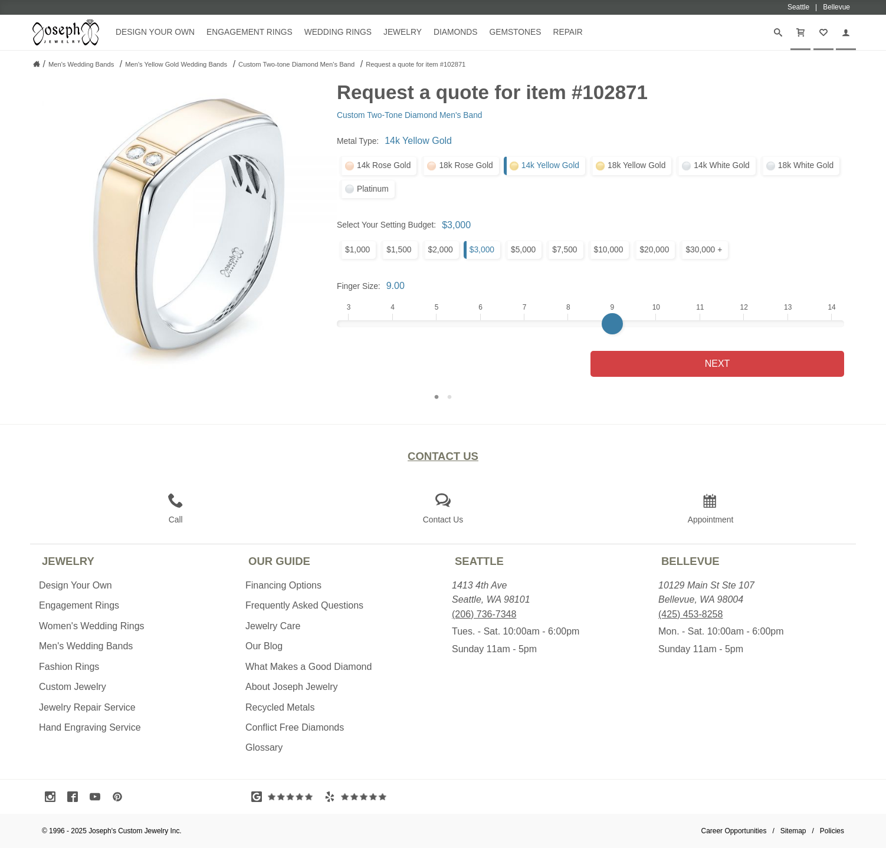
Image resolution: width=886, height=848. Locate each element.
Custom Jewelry (72, 687)
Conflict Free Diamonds (294, 727)
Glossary (264, 747)
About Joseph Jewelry (291, 687)
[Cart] (800, 32)
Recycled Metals (279, 707)
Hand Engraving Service (90, 727)
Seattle (479, 561)
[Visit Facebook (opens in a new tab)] (75, 796)
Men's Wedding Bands (86, 646)
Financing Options (283, 585)
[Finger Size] (590, 324)
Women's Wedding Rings (92, 626)
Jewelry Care (272, 626)
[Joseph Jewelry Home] (36, 63)
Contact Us (443, 456)
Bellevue (690, 561)
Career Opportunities (734, 831)
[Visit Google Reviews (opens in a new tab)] (285, 796)
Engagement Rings (249, 32)
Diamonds (455, 32)
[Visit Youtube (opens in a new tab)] (98, 796)
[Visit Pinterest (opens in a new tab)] (120, 796)
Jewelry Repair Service (87, 707)
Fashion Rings (69, 667)
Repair (567, 32)
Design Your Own (155, 32)
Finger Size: (358, 286)
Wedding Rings (338, 32)
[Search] (778, 32)
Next (717, 364)
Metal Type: (358, 141)
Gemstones (515, 32)
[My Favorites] (823, 32)
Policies (832, 831)
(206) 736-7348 (484, 614)
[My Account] (846, 32)
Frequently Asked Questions (304, 605)
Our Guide (279, 561)
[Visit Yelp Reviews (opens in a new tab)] (358, 796)
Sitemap (793, 831)
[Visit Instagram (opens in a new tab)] (53, 796)
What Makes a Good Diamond (308, 667)
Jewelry (402, 32)
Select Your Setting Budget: (386, 224)
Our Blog (264, 646)
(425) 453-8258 (690, 614)
